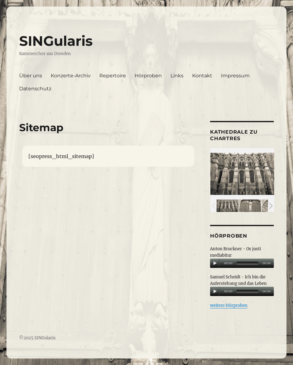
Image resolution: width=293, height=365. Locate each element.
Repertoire (112, 76)
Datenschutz (35, 89)
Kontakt (202, 76)
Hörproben (148, 76)
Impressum (235, 76)
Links (176, 76)
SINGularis (56, 40)
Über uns (30, 76)
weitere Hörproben (229, 305)
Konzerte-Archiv (71, 76)
